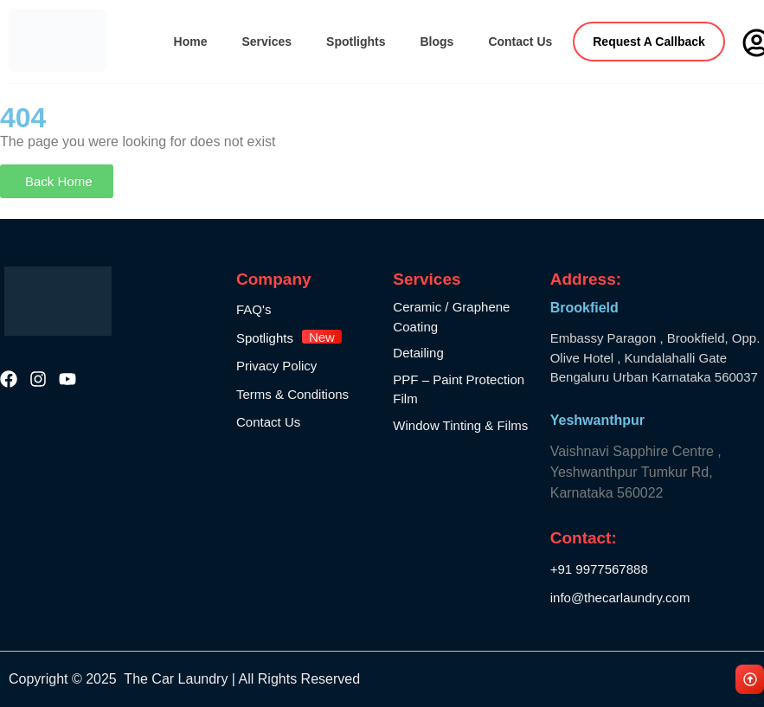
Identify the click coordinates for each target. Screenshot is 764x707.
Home (191, 41)
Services (266, 41)
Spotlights (355, 41)
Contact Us (520, 41)
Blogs (436, 41)
